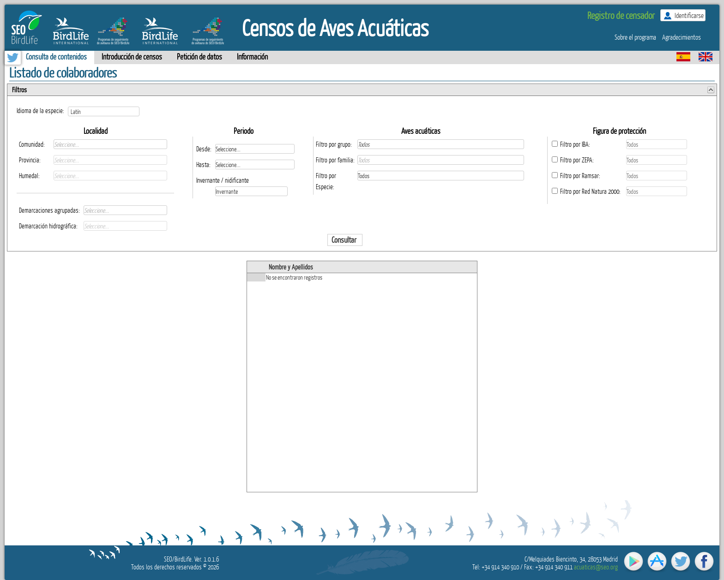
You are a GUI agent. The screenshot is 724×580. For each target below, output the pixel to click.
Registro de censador (621, 15)
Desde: (203, 149)
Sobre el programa (635, 37)
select (138, 111)
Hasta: (203, 164)
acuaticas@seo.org (596, 567)
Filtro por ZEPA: (577, 160)
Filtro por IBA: (575, 144)
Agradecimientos (681, 37)
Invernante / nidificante (222, 180)
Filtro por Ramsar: (580, 175)
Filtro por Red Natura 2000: (590, 191)
